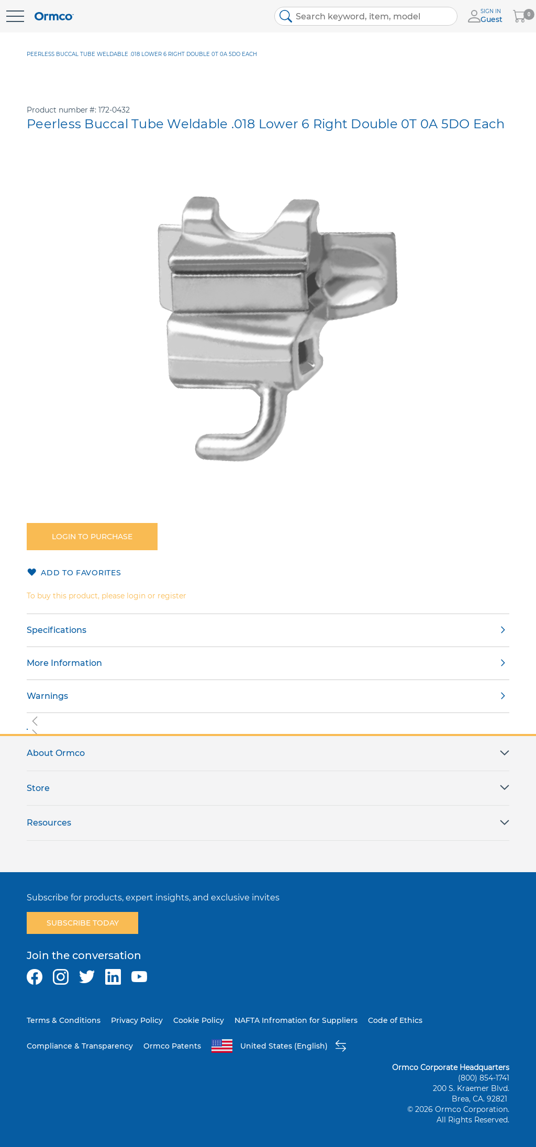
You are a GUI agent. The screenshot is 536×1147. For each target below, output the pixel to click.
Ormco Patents (172, 1046)
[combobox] (365, 16)
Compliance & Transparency (80, 1046)
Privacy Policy (137, 1020)
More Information (64, 663)
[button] (268, 721)
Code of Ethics (395, 1020)
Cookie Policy (198, 1020)
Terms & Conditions (63, 1020)
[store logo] (54, 16)
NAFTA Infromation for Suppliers (296, 1020)
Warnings (47, 696)
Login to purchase (92, 536)
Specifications (56, 630)
